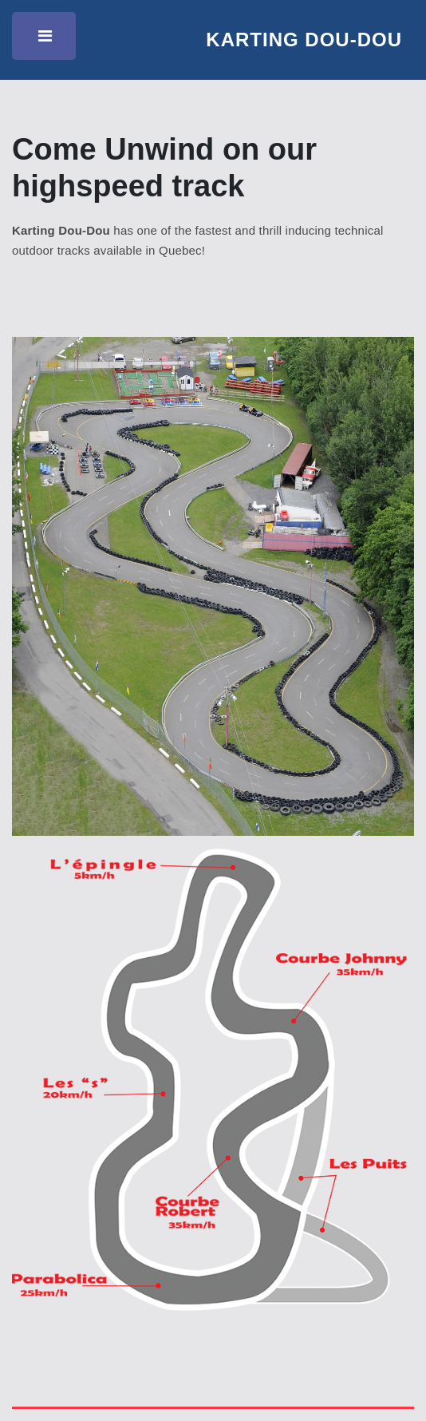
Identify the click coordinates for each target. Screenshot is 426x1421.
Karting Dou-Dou (304, 39)
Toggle (46, 40)
